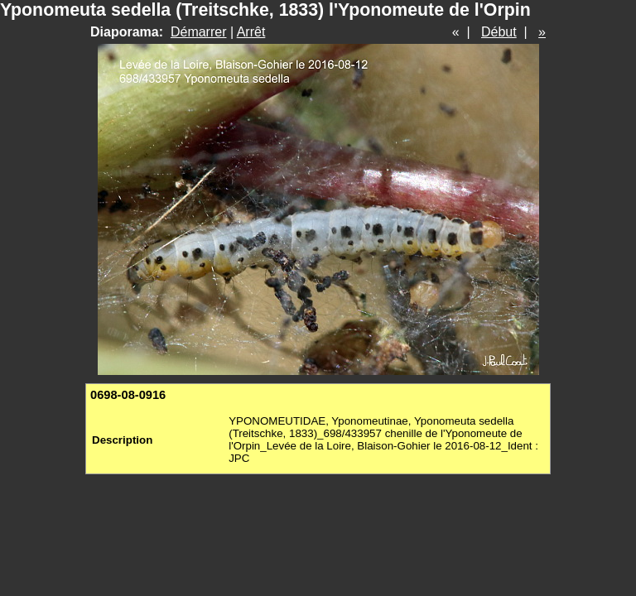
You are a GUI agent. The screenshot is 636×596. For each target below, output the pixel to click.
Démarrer (199, 32)
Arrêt (251, 32)
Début (499, 32)
